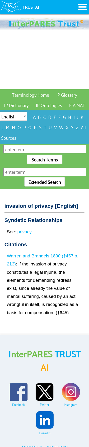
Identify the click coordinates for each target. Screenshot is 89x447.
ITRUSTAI (30, 7)
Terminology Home (30, 94)
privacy (24, 231)
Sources (8, 137)
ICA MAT (77, 105)
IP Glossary (66, 94)
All (83, 127)
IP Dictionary (16, 105)
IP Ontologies (49, 105)
